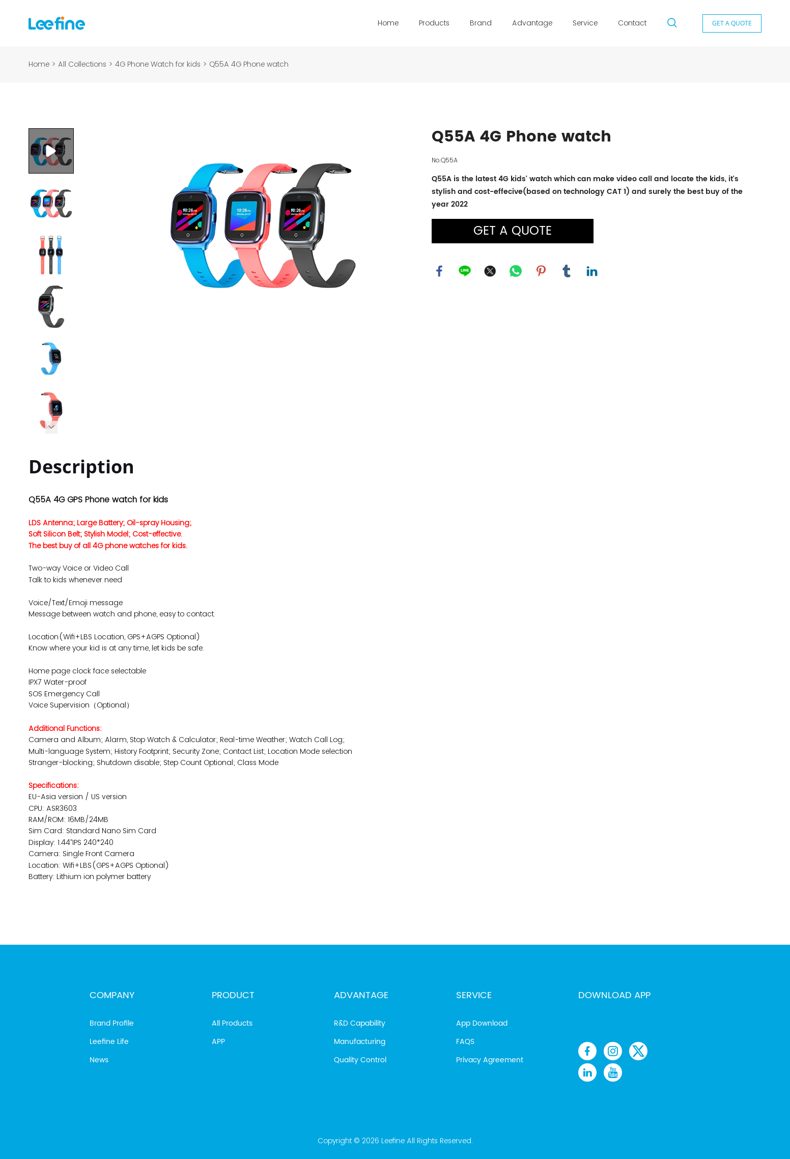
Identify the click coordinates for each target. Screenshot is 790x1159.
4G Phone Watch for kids (158, 64)
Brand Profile (112, 1023)
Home (388, 23)
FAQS (465, 1042)
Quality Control (360, 1060)
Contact (632, 23)
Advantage (532, 23)
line (464, 271)
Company (112, 995)
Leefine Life (109, 1042)
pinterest (541, 271)
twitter (490, 271)
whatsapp (515, 271)
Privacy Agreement (489, 1060)
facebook (439, 271)
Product (233, 995)
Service (585, 23)
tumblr (566, 271)
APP (218, 1042)
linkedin (592, 271)
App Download (481, 1023)
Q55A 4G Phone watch (249, 64)
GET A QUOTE (732, 23)
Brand (481, 23)
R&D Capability (359, 1023)
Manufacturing (359, 1042)
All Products (232, 1023)
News (99, 1060)
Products (434, 23)
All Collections (82, 64)
